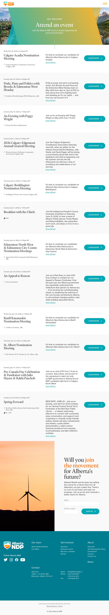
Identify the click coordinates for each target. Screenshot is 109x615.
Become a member (68, 551)
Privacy (60, 606)
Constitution (92, 551)
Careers (91, 554)
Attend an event (67, 549)
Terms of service (51, 606)
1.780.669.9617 (73, 578)
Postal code (69, 508)
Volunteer (64, 547)
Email (66, 500)
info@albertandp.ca (74, 572)
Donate (63, 554)
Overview (91, 547)
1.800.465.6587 (73, 574)
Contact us (92, 556)
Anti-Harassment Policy (96, 549)
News (90, 562)
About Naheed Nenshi (40, 547)
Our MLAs (35, 549)
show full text (50, 62)
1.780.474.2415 (73, 576)
